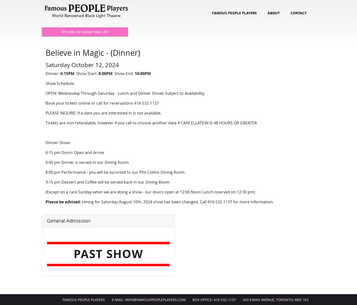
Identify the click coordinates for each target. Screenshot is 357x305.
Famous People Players (234, 13)
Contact (299, 13)
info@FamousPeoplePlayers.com (155, 300)
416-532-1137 (225, 300)
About (274, 13)
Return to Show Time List (85, 32)
